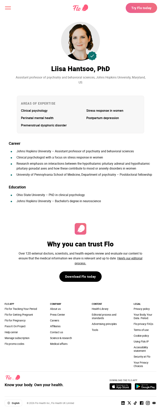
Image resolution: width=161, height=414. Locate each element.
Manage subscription (17, 338)
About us (55, 309)
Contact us (56, 332)
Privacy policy (142, 309)
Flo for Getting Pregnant (19, 314)
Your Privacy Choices (141, 364)
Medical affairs (59, 344)
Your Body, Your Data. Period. (143, 316)
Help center (11, 332)
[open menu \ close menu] (8, 8)
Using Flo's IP (141, 341)
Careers (54, 320)
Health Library (100, 309)
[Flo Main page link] (80, 8)
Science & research (61, 338)
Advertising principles (104, 324)
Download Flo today (80, 277)
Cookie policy (141, 335)
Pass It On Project (15, 326)
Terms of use (141, 330)
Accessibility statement (141, 349)
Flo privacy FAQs (143, 324)
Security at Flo (142, 356)
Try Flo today (140, 8)
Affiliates (55, 326)
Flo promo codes (14, 344)
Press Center (57, 314)
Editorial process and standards (104, 316)
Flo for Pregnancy (15, 320)
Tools (95, 330)
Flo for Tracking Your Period (21, 309)
